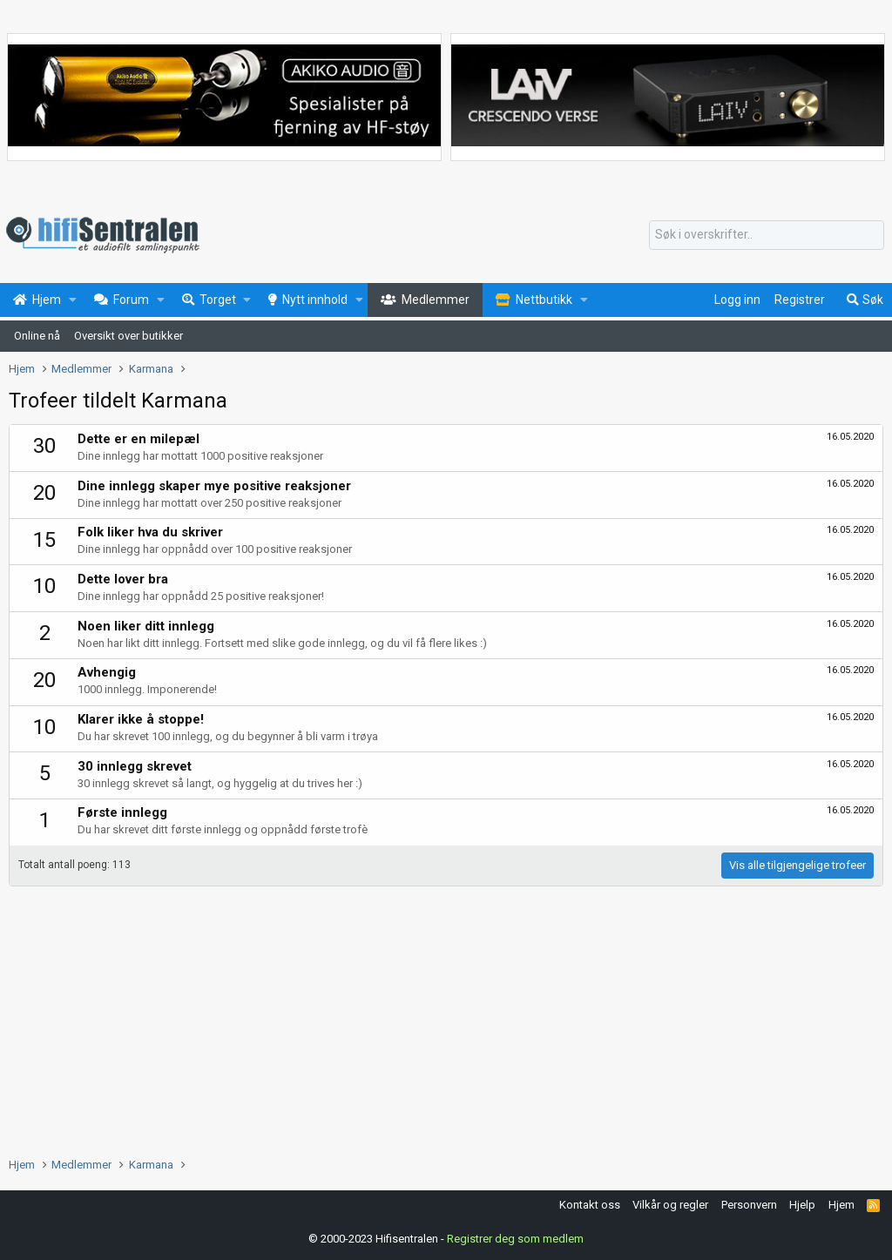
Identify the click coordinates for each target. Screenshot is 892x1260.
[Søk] (766, 235)
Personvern (749, 1204)
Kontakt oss (589, 1204)
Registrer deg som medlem (515, 1238)
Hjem (841, 1204)
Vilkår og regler (670, 1204)
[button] (72, 300)
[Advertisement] (446, 1017)
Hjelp (802, 1204)
